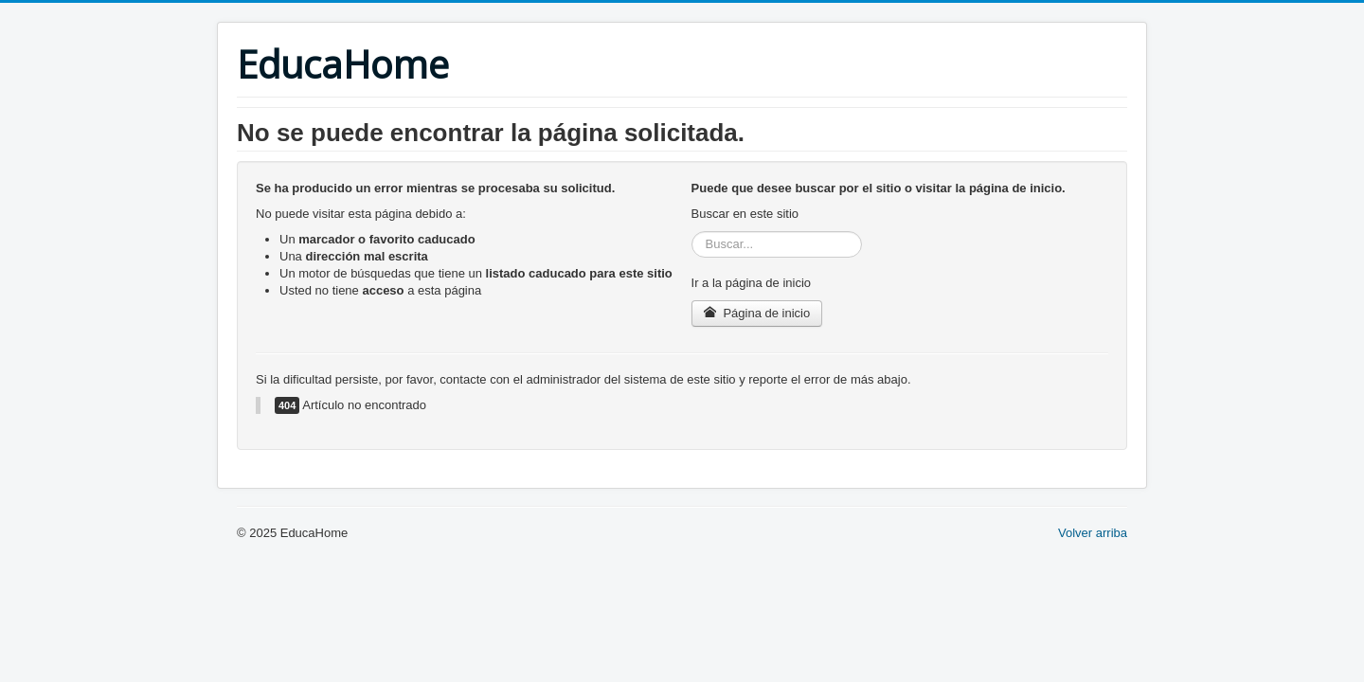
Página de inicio (757, 313)
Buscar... (691, 231)
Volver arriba (1092, 533)
